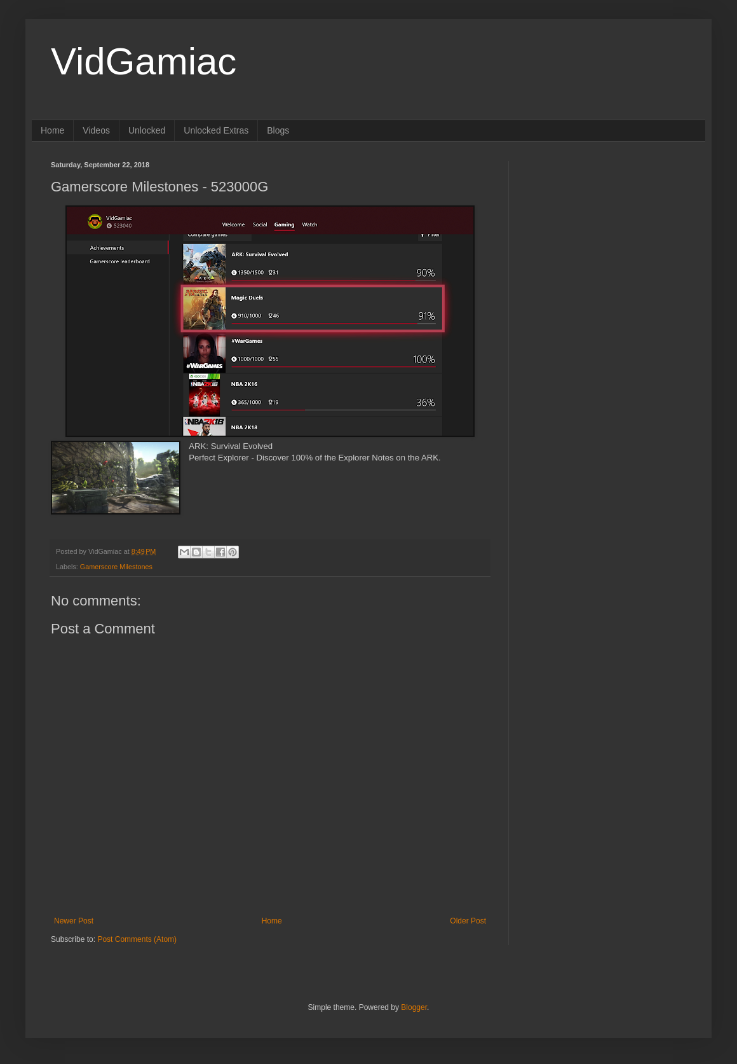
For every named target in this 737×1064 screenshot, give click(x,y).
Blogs (278, 130)
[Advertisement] (606, 240)
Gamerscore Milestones (116, 566)
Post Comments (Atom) (137, 939)
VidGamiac (143, 61)
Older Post (468, 920)
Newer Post (73, 920)
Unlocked (146, 130)
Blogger (414, 1007)
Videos (96, 130)
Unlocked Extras (216, 130)
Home (52, 130)
